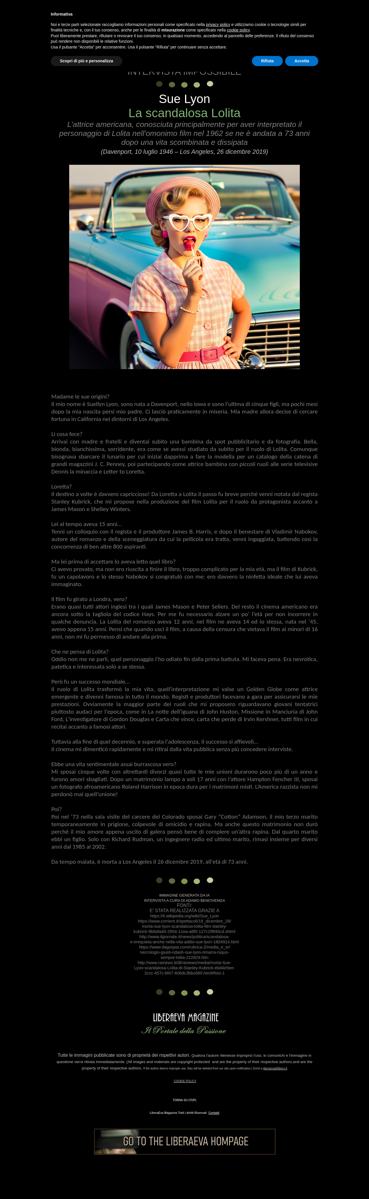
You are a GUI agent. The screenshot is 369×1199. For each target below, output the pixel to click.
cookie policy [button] (238, 30)
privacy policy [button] (218, 24)
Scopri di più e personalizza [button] (86, 61)
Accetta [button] (301, 61)
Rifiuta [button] (267, 61)
